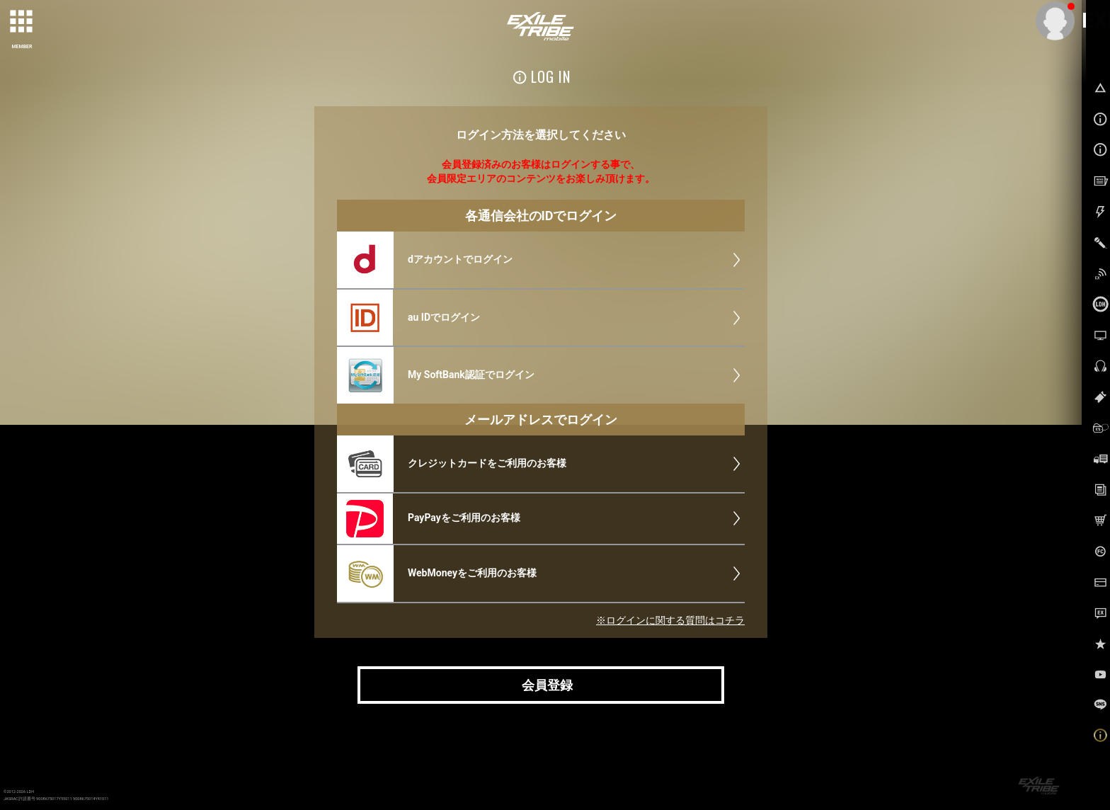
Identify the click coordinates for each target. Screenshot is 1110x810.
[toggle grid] (22, 22)
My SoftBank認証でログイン (471, 374)
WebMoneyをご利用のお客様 (472, 572)
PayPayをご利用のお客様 (464, 517)
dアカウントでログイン (460, 259)
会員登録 (547, 685)
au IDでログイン (444, 317)
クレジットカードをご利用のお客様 (487, 463)
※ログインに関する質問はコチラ (670, 620)
